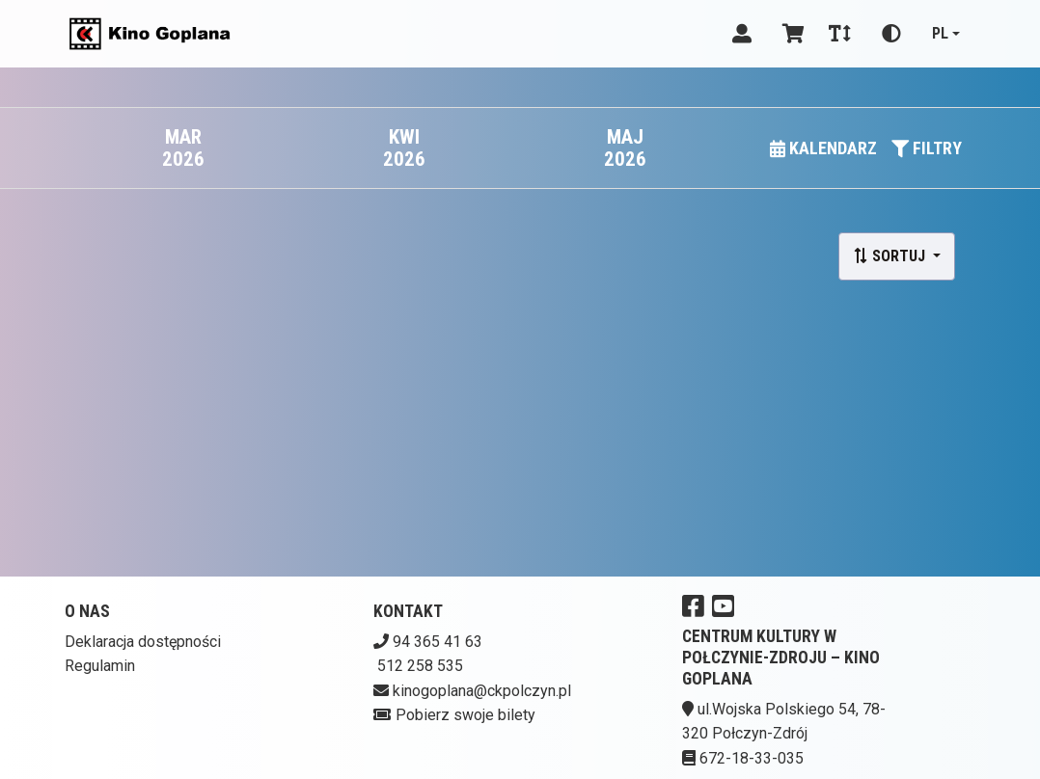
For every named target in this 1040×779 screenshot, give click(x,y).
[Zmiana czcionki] (839, 34)
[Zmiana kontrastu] (891, 34)
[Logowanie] (742, 33)
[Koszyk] (790, 34)
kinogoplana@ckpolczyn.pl (482, 691)
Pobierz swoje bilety (465, 715)
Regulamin (100, 666)
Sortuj (891, 256)
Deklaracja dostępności (143, 641)
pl (940, 33)
